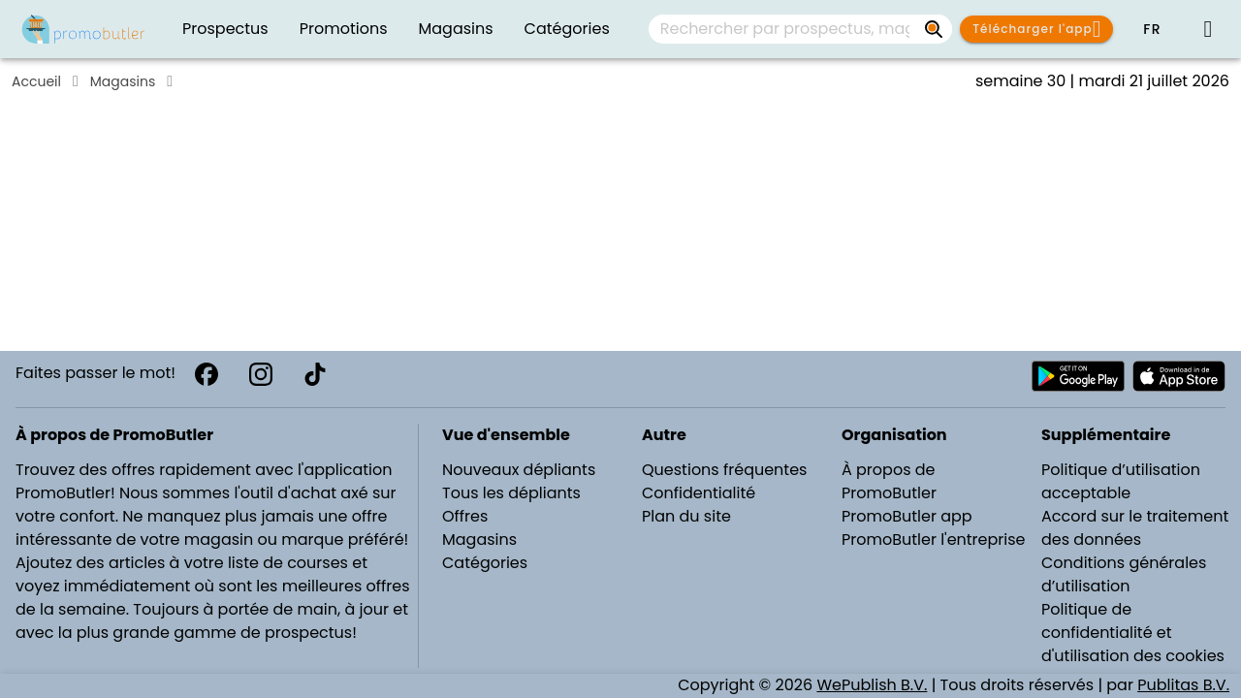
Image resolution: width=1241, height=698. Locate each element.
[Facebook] (206, 374)
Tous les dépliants (511, 493)
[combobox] (800, 29)
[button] (1152, 29)
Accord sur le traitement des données (1134, 528)
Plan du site (686, 516)
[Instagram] (260, 374)
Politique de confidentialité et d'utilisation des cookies (1133, 632)
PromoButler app (907, 516)
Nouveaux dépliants (518, 470)
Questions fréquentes (724, 470)
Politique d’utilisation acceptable (1120, 481)
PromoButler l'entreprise (934, 539)
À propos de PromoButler (889, 481)
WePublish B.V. (871, 685)
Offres (465, 516)
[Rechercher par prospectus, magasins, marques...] (934, 29)
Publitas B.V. (1183, 685)
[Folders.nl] (83, 29)
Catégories (484, 563)
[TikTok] (315, 374)
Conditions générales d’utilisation (1123, 574)
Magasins (122, 81)
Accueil (36, 81)
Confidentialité (698, 493)
